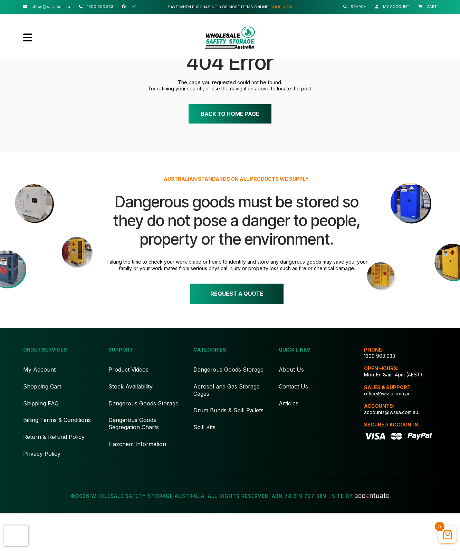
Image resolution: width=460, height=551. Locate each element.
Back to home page (230, 147)
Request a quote (236, 329)
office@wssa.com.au (387, 431)
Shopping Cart (42, 424)
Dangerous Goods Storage (143, 440)
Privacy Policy (41, 491)
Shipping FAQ (41, 440)
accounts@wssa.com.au (391, 450)
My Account (39, 407)
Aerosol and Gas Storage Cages (226, 428)
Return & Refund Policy (54, 474)
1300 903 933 (379, 393)
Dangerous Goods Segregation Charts (133, 461)
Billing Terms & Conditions (57, 457)
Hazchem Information (137, 481)
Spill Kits (204, 464)
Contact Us (293, 424)
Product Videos (128, 407)
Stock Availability (130, 424)
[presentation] (16, 535)
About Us (291, 407)
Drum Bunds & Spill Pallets (228, 447)
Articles (288, 440)
